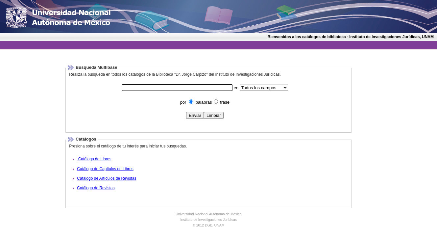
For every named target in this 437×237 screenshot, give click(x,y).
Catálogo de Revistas (95, 188)
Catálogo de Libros (94, 159)
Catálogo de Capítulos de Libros (105, 169)
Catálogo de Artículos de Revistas (106, 178)
